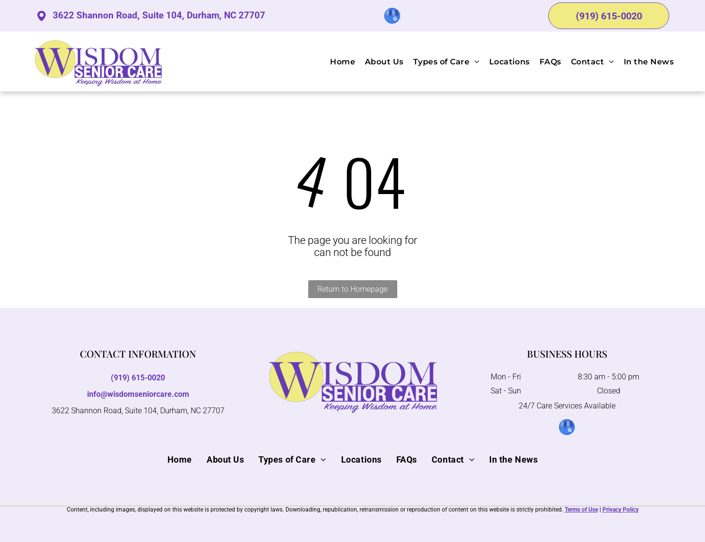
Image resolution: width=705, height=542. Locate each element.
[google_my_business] (392, 17)
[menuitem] (337, 61)
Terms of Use (581, 509)
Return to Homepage (352, 289)
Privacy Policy (620, 509)
